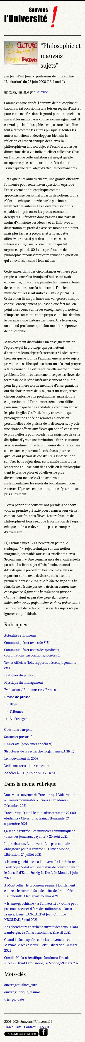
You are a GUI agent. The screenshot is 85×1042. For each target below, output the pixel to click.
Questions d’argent (18, 730)
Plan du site (13, 1027)
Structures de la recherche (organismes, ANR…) (39, 751)
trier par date (14, 999)
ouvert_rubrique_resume (22, 992)
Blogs (14, 704)
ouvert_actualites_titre (20, 985)
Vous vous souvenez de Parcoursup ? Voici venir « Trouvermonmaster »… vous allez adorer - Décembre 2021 (39, 800)
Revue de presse (17, 697)
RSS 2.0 (43, 1027)
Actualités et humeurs (20, 635)
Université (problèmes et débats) (28, 744)
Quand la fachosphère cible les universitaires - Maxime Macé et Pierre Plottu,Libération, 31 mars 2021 (40, 945)
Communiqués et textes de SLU (27, 643)
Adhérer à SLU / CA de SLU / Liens (29, 773)
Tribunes (16, 711)
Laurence (42, 92)
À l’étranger (18, 719)
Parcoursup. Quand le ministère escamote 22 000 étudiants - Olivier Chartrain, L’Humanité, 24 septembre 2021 (40, 818)
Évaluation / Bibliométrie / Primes (30, 690)
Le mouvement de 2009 (21, 759)
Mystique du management (23, 682)
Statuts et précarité (18, 737)
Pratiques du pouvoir (19, 675)
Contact (30, 1027)
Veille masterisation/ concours (26, 766)
